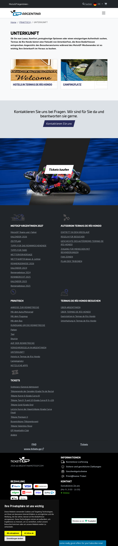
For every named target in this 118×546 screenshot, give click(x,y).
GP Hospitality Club (20, 430)
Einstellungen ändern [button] (15, 539)
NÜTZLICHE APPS (19, 365)
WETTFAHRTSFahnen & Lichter (26, 259)
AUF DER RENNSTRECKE (23, 343)
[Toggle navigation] (104, 13)
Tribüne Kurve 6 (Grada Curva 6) (25, 395)
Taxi (12, 334)
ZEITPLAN (16, 241)
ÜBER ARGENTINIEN (70, 307)
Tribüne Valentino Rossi (21, 425)
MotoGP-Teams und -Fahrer (24, 232)
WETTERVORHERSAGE (21, 254)
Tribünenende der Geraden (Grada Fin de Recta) (32, 391)
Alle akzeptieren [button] (13, 533)
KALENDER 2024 (19, 268)
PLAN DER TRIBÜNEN (71, 261)
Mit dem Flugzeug (19, 316)
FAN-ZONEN (67, 256)
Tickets (84, 444)
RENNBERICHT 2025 (21, 276)
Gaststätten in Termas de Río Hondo (78, 316)
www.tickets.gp (34, 448)
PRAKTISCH (25, 22)
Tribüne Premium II (19, 417)
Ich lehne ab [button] (28, 533)
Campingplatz (72, 84)
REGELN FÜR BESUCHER (73, 236)
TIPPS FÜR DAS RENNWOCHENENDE (28, 245)
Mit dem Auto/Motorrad (22, 311)
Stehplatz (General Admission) (25, 386)
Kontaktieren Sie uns (59, 123)
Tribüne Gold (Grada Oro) (22, 404)
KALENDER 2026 (19, 236)
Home (13, 22)
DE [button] (97, 4)
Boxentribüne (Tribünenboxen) (24, 421)
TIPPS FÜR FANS (19, 250)
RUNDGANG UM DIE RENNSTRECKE (28, 325)
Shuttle (14, 338)
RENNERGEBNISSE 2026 (22, 263)
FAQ (34, 444)
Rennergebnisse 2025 (21, 285)
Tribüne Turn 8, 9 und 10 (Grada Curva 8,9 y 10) (32, 400)
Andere (14, 434)
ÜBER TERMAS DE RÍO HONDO (76, 311)
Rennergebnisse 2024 (21, 272)
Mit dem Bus (16, 320)
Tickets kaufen (59, 169)
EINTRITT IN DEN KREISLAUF (75, 232)
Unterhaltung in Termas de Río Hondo (78, 320)
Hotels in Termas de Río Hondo (32, 84)
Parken (14, 329)
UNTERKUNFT (18, 352)
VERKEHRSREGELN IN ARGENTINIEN (28, 347)
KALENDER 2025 (19, 281)
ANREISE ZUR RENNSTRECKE (25, 307)
